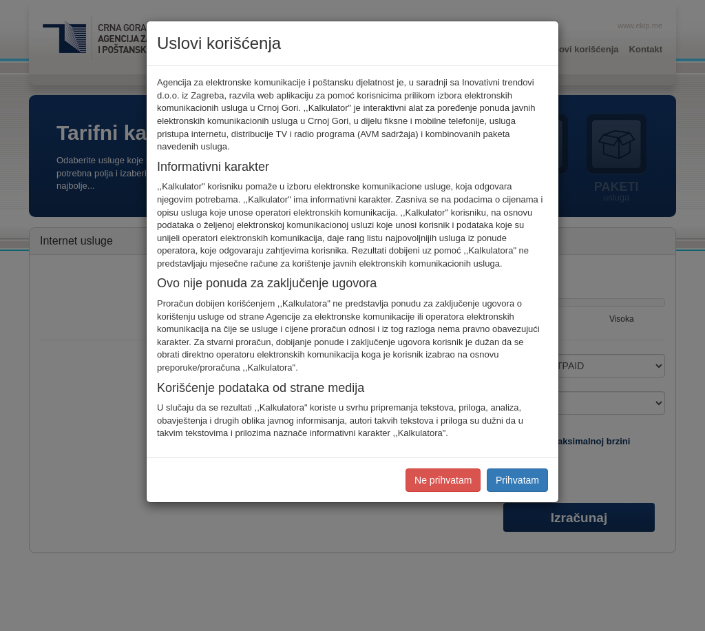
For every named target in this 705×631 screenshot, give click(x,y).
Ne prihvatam (443, 480)
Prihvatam (517, 480)
